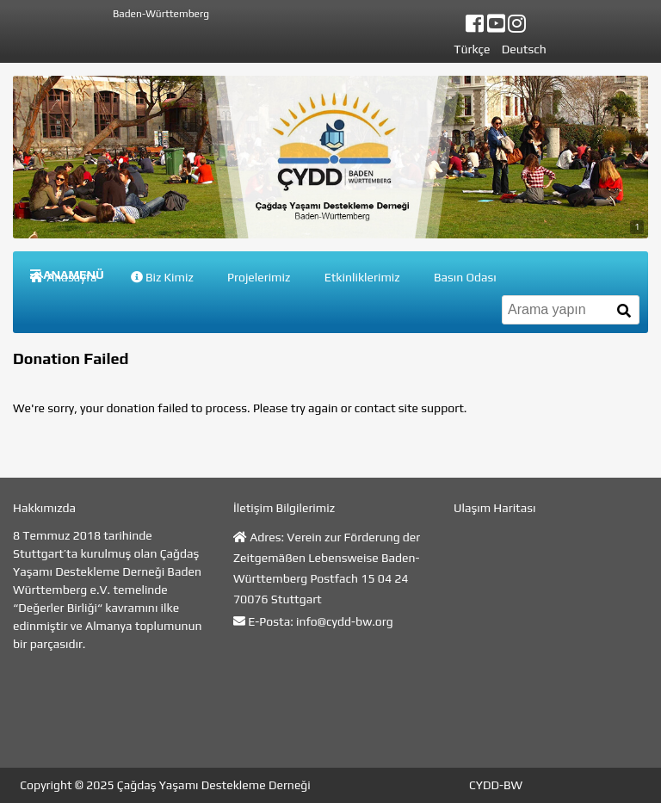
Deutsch (524, 49)
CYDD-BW (495, 785)
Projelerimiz (258, 277)
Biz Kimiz (162, 277)
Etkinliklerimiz (362, 277)
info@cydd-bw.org (344, 621)
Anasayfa (63, 277)
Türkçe (472, 49)
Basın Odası (465, 277)
